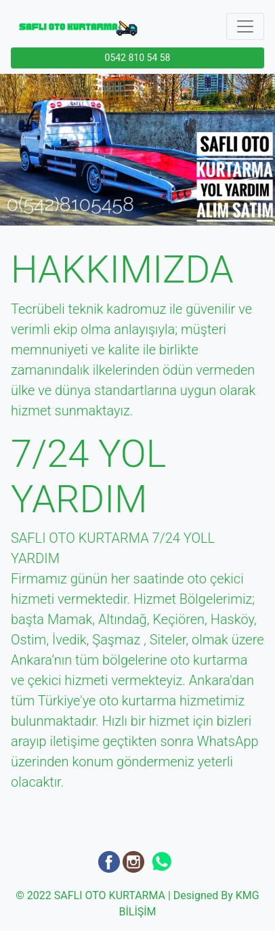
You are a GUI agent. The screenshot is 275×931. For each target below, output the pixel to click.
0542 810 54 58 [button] (138, 57)
